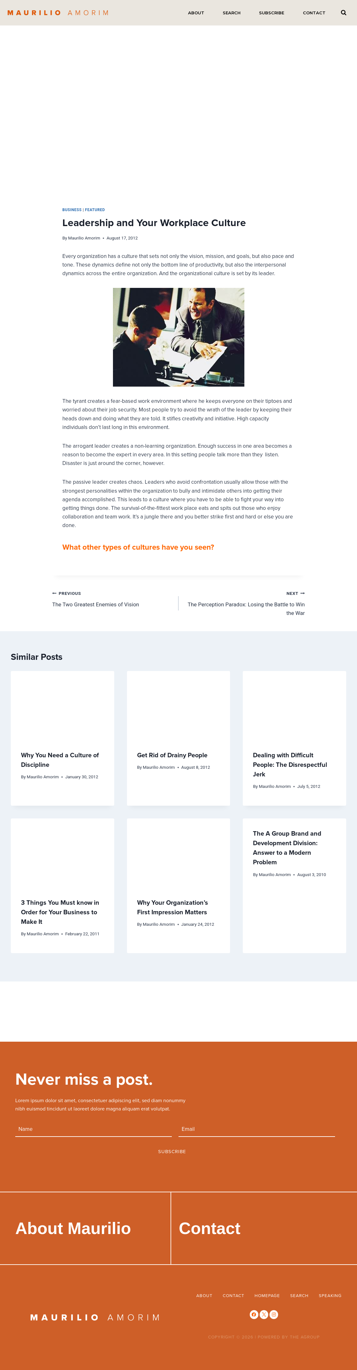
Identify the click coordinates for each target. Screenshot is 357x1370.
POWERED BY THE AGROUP (289, 1337)
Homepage (267, 1295)
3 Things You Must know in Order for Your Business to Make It (60, 912)
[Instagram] (274, 1314)
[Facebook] (254, 1314)
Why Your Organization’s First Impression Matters (172, 907)
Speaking (330, 1295)
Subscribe (271, 12)
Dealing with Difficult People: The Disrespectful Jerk (290, 764)
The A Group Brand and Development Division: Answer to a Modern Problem (287, 848)
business (72, 210)
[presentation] (62, 705)
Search (232, 12)
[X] (264, 1314)
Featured (95, 210)
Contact (314, 12)
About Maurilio (73, 1228)
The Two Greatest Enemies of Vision (112, 598)
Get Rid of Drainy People (172, 755)
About (196, 12)
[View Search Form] (343, 12)
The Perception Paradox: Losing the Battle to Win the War (244, 602)
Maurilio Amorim (84, 237)
